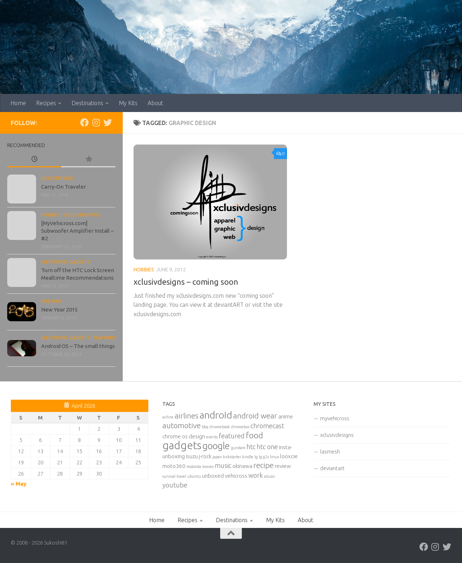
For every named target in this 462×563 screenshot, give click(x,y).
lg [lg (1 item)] (256, 457)
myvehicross (334, 418)
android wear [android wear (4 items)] (255, 416)
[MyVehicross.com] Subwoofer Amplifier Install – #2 (77, 230)
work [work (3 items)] (255, 475)
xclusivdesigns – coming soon (186, 281)
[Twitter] (107, 122)
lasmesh (330, 451)
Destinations (87, 103)
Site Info (51, 301)
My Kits (128, 103)
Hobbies (144, 269)
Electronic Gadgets (65, 261)
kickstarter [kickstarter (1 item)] (232, 457)
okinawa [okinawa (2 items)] (242, 466)
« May (18, 484)
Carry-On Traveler (63, 187)
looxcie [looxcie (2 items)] (289, 456)
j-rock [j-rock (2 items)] (205, 456)
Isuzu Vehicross (82, 214)
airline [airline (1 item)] (168, 417)
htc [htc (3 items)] (251, 446)
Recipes (46, 103)
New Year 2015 (59, 309)
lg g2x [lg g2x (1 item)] (264, 457)
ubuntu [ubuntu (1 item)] (194, 476)
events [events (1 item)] (212, 437)
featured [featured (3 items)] (232, 435)
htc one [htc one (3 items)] (267, 446)
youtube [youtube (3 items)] (174, 485)
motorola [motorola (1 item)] (194, 466)
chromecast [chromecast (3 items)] (267, 425)
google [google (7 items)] (216, 445)
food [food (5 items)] (254, 435)
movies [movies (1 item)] (208, 466)
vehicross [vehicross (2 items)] (236, 476)
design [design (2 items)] (197, 436)
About (155, 103)
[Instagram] (96, 122)
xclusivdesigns (337, 435)
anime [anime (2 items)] (285, 416)
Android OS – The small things (78, 346)
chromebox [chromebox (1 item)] (240, 427)
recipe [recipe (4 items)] (263, 465)
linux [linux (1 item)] (274, 457)
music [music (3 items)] (223, 465)
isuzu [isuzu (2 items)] (192, 456)
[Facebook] (84, 122)
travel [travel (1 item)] (181, 476)
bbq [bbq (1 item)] (205, 427)
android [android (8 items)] (216, 414)
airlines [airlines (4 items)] (187, 416)
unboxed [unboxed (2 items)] (213, 476)
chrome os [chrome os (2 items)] (175, 436)
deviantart (332, 468)
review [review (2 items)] (283, 466)
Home (18, 103)
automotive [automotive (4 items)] (181, 425)
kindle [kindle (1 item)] (247, 457)
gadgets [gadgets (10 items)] (181, 445)
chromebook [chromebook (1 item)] (219, 427)
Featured (104, 337)
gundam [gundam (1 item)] (238, 448)
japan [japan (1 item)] (217, 457)
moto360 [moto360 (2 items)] (174, 466)
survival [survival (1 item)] (168, 476)
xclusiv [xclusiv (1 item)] (269, 476)
